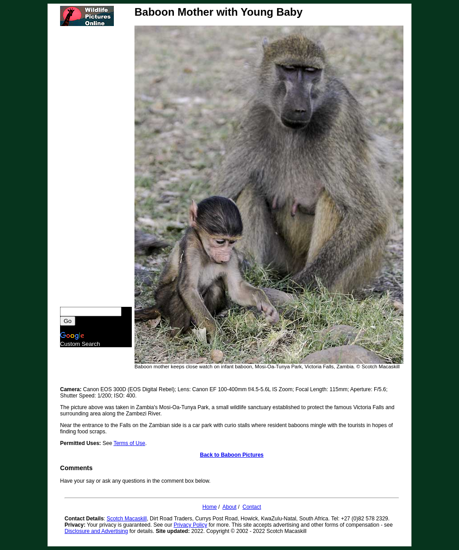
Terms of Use (129, 443)
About (229, 507)
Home (210, 507)
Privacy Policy (191, 525)
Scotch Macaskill (127, 518)
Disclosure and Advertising (96, 531)
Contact (251, 507)
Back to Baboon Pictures (232, 455)
